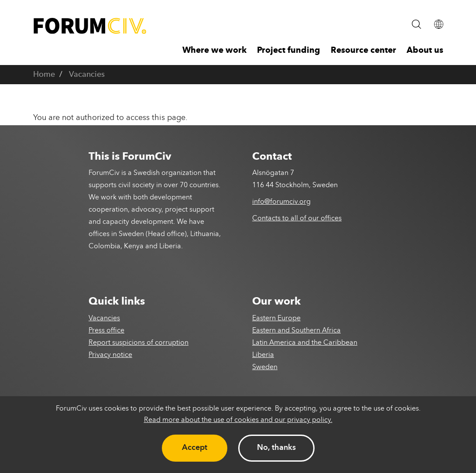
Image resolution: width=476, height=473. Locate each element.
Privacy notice (110, 355)
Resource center (363, 51)
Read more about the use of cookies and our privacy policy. (238, 420)
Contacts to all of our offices (297, 218)
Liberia (263, 355)
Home (44, 75)
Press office (106, 330)
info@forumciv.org (281, 202)
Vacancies (87, 75)
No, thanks (276, 448)
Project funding (288, 51)
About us (425, 51)
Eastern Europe (276, 318)
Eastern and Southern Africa (296, 330)
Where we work (214, 51)
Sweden (264, 367)
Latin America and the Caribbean (304, 342)
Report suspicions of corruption (138, 342)
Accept (194, 448)
